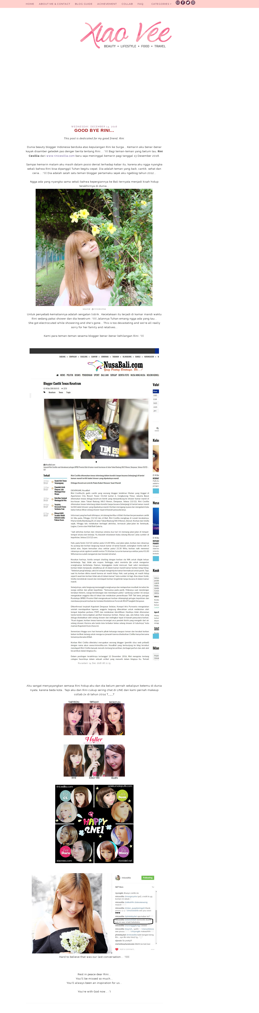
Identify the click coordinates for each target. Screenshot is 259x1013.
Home (30, 3)
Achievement (107, 3)
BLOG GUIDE (84, 3)
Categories (161, 3)
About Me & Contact (54, 3)
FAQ (140, 3)
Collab (127, 3)
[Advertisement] (94, 92)
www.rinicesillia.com (60, 155)
